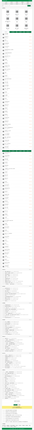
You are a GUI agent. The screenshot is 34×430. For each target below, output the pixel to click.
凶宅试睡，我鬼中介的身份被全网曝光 (10, 309)
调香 (17, 21)
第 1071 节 (12, 317)
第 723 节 (17, 309)
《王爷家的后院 (7, 289)
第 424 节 (14, 355)
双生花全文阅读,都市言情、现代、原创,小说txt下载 (12, 418)
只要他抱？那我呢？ (8, 388)
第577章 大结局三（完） (13, 281)
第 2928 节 (11, 345)
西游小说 (4, 385)
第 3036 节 (11, 324)
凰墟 (5, 385)
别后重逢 (4, 391)
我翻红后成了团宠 (7, 281)
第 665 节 (13, 327)
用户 (29, 0)
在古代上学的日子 (7, 292)
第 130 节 (9, 300)
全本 (17, 428)
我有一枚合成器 (7, 348)
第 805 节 (12, 341)
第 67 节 (8, 377)
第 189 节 (13, 334)
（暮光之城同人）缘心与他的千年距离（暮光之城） (12, 314)
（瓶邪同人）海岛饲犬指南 (9, 392)
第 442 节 (11, 275)
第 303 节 (13, 313)
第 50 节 (11, 391)
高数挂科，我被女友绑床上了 (9, 394)
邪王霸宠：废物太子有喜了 (9, 282)
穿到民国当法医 (7, 288)
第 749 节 (9, 359)
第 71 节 (8, 381)
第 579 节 (17, 395)
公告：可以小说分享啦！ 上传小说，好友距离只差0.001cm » (17, 407)
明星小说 (4, 380)
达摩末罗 (6, 359)
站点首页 (6, 2)
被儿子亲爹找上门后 (7, 21)
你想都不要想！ (7, 328)
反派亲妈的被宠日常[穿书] (9, 296)
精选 (15, 428)
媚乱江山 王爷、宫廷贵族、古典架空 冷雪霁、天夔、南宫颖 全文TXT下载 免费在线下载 (17, 421)
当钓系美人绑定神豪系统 (8, 327)
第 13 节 (15, 394)
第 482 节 (15, 373)
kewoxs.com (4, 0)
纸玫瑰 (5, 377)
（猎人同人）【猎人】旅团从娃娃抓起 (10, 395)
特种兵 (3, 377)
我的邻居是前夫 (7, 274)
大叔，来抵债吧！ (7, 321)
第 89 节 (10, 387)
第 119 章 (11, 321)
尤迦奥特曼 (7, 425)
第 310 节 (11, 328)
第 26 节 (9, 398)
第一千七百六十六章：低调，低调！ (15, 366)
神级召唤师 (6, 346)
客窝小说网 (4, 425)
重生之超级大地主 (7, 271)
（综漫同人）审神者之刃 (8, 363)
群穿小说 (4, 373)
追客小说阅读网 (12, 425)
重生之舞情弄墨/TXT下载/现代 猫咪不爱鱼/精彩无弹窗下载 (13, 416)
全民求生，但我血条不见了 (9, 355)
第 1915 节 (9, 338)
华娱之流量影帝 (7, 367)
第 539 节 (14, 282)
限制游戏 (6, 398)
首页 (10, 428)
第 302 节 (13, 363)
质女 (5, 295)
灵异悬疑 (22, 2)
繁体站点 (15, 426)
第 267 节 (8, 295)
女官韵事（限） (17, 14)
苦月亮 (6, 381)
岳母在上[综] (7, 14)
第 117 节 (15, 342)
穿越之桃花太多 (26, 28)
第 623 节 (10, 346)
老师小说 (4, 381)
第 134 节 (10, 307)
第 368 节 (11, 288)
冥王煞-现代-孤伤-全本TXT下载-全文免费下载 (11, 413)
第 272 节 (8, 385)
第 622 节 (14, 356)
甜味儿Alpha (7, 28)
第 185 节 (11, 360)
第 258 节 (10, 384)
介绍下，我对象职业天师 (8, 313)
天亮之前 (6, 374)
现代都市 (28, 2)
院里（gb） (6, 387)
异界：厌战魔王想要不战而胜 (9, 373)
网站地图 (13, 428)
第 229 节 (11, 278)
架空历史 (17, 2)
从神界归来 (6, 331)
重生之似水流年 (7, 324)
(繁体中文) (23, 428)
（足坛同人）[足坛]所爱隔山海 (9, 342)
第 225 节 (11, 271)
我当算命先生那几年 (8, 317)
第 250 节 (10, 331)
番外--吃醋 (11, 292)
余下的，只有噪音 (7, 345)
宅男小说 (4, 395)
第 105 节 (11, 274)
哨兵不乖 (26, 14)
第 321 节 (14, 296)
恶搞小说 (4, 392)
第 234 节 (21, 314)
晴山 (5, 380)
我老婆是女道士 (7, 360)
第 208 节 (15, 349)
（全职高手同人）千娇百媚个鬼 (9, 349)
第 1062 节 (11, 348)
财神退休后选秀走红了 (8, 306)
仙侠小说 (8, 426)
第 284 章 (12, 388)
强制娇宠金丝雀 (7, 278)
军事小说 (11, 426)
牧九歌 (26, 21)
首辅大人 (6, 300)
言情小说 (12, 2)
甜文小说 (4, 398)
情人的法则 (6, 384)
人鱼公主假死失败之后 (8, 334)
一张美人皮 (6, 307)
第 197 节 (13, 306)
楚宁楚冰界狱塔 (7, 366)
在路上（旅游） (17, 28)
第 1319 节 (10, 310)
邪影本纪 (6, 338)
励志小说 (4, 394)
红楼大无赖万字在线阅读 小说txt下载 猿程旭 (11, 410)
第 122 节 (8, 380)
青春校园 (4, 388)
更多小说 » (30, 269)
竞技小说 (4, 338)
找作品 (31, 0)
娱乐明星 (4, 384)
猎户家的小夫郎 (7, 299)
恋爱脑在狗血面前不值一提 (9, 356)
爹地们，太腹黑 (7, 275)
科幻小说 (4, 355)
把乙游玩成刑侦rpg (8, 341)
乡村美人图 (6, 310)
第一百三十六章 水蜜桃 (13, 367)
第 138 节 (11, 299)
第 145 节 (11, 289)
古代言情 (4, 387)
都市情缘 (4, 374)
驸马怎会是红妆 (7, 391)
